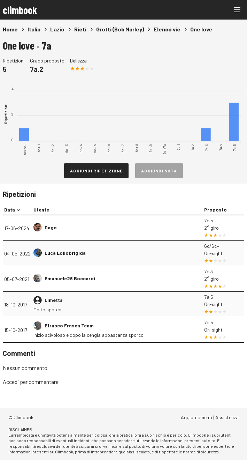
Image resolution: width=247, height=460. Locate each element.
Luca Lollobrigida (65, 253)
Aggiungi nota (159, 170)
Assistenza (227, 417)
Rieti (80, 29)
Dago (51, 227)
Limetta (54, 300)
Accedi (11, 381)
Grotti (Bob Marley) (120, 29)
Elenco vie (167, 29)
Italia (34, 29)
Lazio (57, 29)
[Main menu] (237, 10)
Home (10, 29)
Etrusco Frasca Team (69, 325)
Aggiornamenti (196, 417)
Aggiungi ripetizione (96, 170)
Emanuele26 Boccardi (70, 278)
